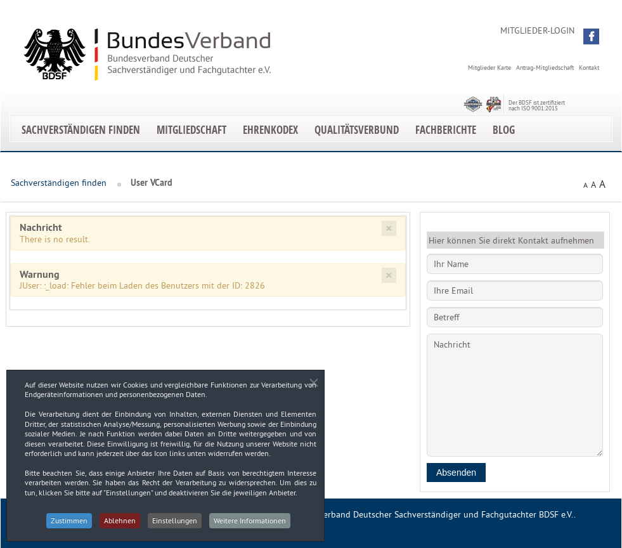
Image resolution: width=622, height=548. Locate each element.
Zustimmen (66, 525)
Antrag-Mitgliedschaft (545, 67)
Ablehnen (119, 525)
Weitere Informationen (253, 525)
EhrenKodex (270, 129)
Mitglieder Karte (489, 67)
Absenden (456, 472)
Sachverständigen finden (81, 129)
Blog (504, 129)
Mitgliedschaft (191, 129)
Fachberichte (445, 129)
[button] (591, 36)
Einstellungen (175, 525)
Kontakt (589, 67)
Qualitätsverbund (356, 129)
